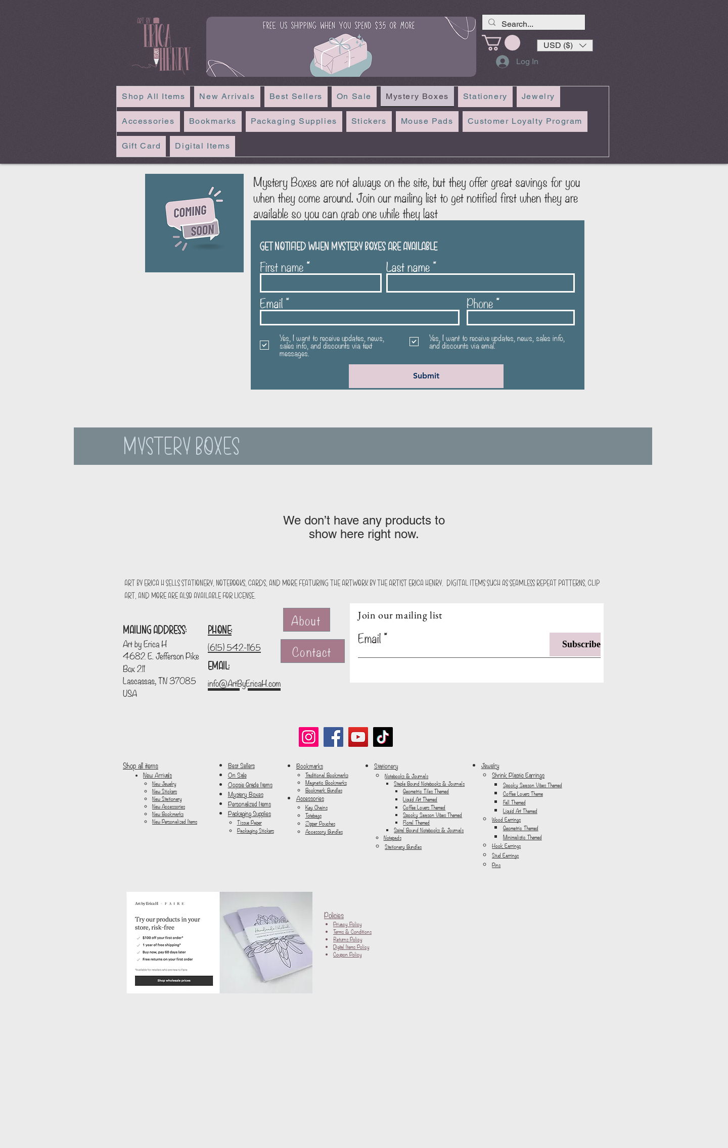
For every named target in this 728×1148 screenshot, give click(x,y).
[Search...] (533, 24)
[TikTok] (383, 737)
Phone (480, 302)
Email (271, 302)
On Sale (237, 775)
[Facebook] (333, 737)
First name (281, 266)
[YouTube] (358, 737)
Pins (496, 864)
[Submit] (426, 376)
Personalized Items (249, 803)
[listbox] (565, 45)
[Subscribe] (575, 644)
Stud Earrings (505, 855)
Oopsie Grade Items (250, 784)
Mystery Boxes (245, 794)
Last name (408, 266)
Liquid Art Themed (420, 799)
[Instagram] (308, 737)
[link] (501, 43)
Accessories (310, 798)
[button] (565, 45)
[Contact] (313, 651)
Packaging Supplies (249, 813)
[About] (306, 620)
